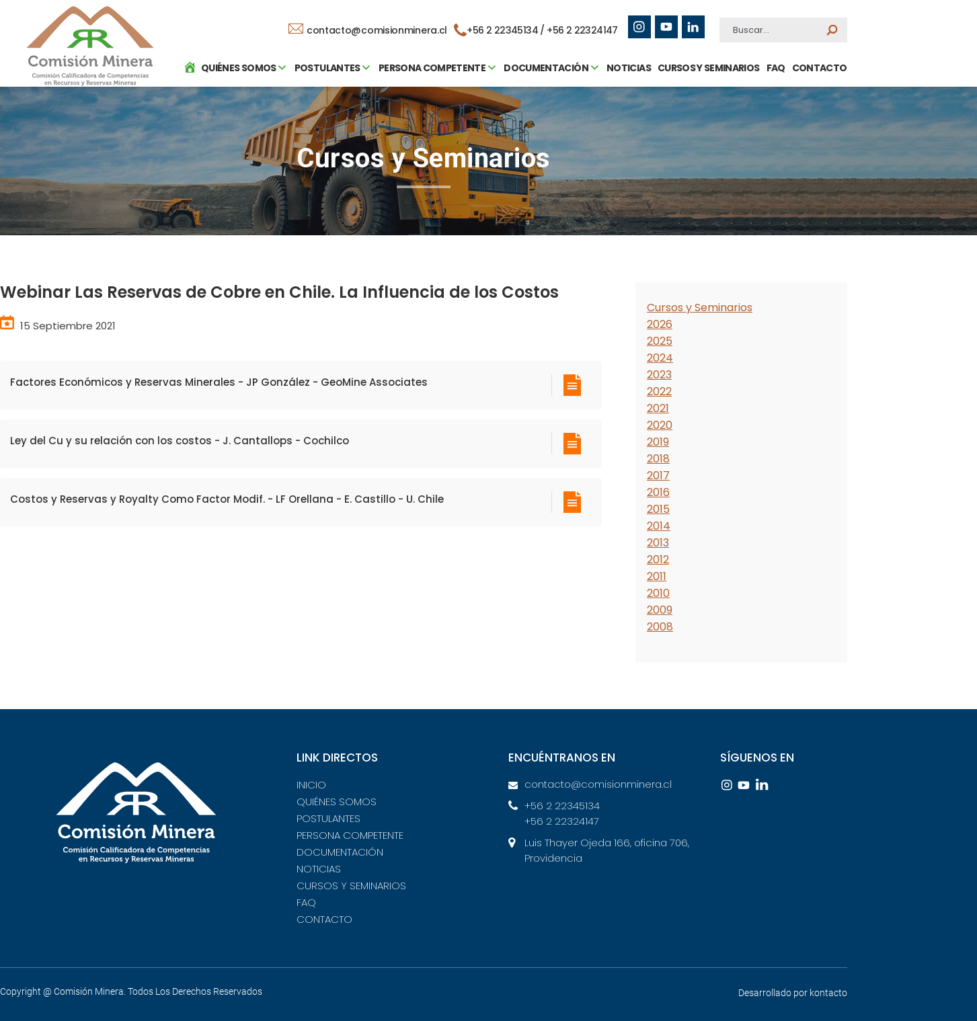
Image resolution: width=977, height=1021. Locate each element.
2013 (658, 542)
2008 (660, 627)
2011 (656, 576)
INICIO (311, 785)
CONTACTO (816, 131)
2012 (658, 559)
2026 (659, 324)
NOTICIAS (626, 131)
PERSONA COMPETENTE (350, 835)
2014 (658, 526)
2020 (659, 425)
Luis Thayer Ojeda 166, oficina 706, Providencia (606, 850)
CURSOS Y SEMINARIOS (705, 131)
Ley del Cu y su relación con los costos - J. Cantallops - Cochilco (179, 441)
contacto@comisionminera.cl (368, 30)
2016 (658, 492)
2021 (658, 408)
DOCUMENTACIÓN (340, 852)
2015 (658, 509)
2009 (659, 610)
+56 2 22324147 (583, 30)
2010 (658, 593)
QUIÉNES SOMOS (337, 801)
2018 (658, 458)
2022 (659, 391)
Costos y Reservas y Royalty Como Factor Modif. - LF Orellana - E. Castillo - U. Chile (227, 499)
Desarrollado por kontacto (792, 992)
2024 (660, 358)
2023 (659, 374)
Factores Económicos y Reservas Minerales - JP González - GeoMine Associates (219, 382)
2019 (658, 442)
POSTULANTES (328, 818)
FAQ (772, 131)
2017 (658, 475)
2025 (659, 341)
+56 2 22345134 (562, 806)
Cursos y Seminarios (699, 307)
